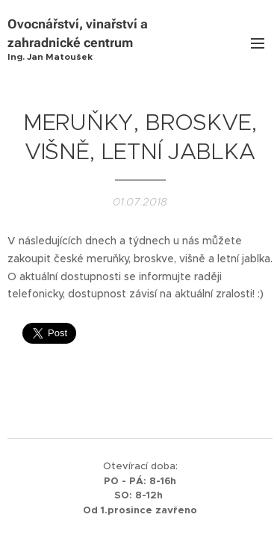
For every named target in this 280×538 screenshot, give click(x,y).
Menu (257, 43)
